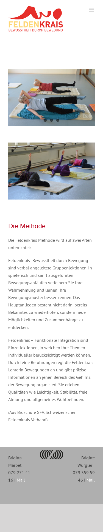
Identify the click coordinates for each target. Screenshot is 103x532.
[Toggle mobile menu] (92, 10)
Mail (21, 480)
